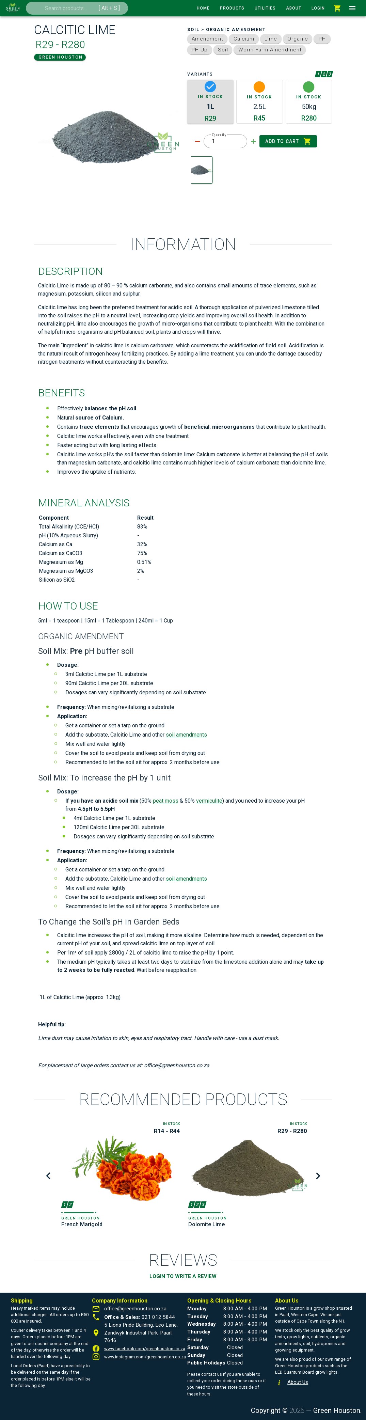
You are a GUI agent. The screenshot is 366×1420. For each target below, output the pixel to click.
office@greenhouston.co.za (135, 1309)
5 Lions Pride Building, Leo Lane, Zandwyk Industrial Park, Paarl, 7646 (141, 1333)
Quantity (219, 134)
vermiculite (209, 801)
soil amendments (186, 734)
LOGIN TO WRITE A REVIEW (183, 1276)
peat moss (165, 801)
